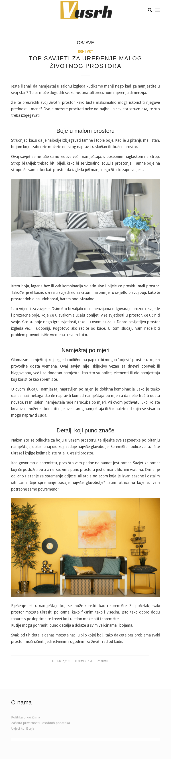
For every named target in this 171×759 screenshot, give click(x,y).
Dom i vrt (85, 51)
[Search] (147, 10)
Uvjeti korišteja (22, 728)
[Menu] (157, 10)
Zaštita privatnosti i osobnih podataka (40, 723)
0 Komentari (83, 661)
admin (104, 661)
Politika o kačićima (25, 717)
